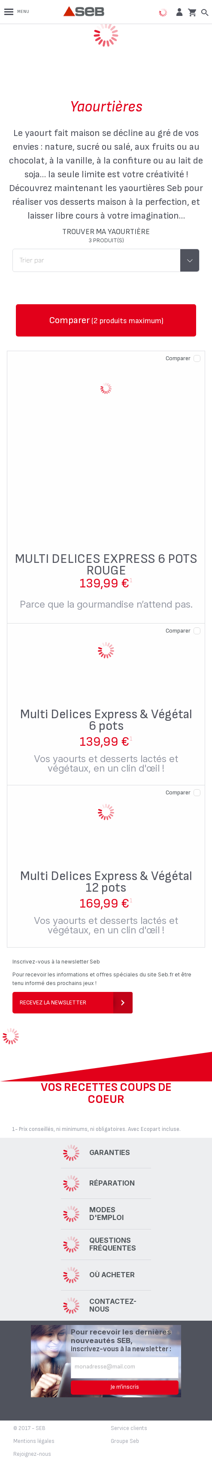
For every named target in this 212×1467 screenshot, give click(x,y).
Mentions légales (34, 1441)
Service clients (129, 1428)
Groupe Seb (125, 1441)
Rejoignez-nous (32, 1454)
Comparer (178, 358)
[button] (178, 11)
